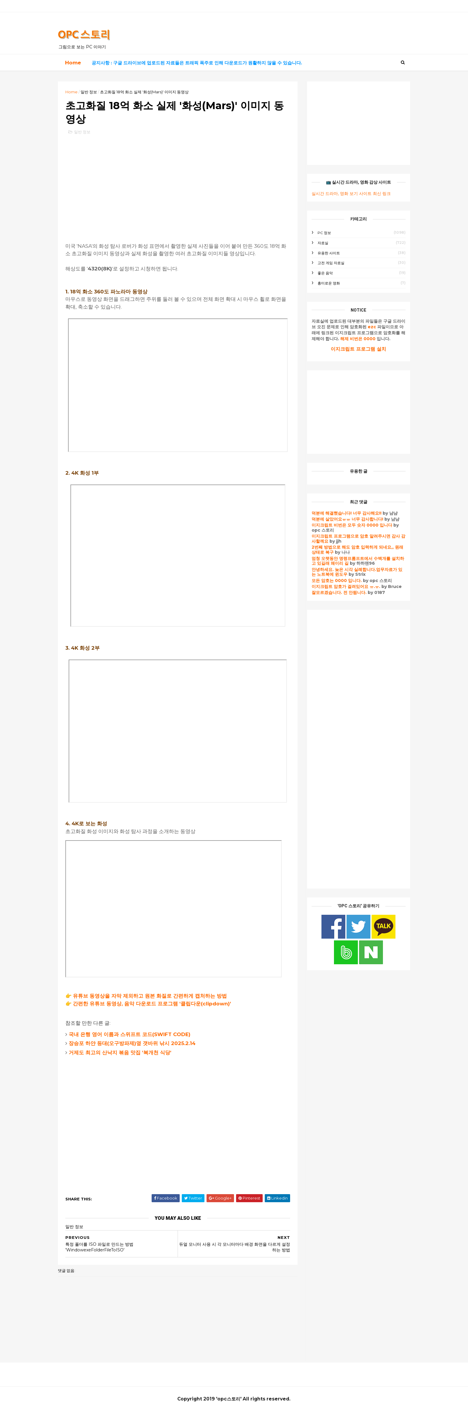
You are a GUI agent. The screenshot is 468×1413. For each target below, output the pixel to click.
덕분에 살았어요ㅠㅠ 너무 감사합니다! (340, 518)
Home (73, 62)
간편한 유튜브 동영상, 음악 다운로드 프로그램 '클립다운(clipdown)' (159, 1005)
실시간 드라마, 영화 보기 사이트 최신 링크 (343, 193)
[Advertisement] (178, 185)
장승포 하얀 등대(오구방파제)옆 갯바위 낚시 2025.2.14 (139, 1045)
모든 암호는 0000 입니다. (329, 580)
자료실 (315, 242)
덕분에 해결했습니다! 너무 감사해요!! (339, 513)
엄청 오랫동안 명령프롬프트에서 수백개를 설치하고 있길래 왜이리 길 (350, 560)
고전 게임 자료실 (323, 263)
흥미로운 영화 (321, 283)
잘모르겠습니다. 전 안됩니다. (331, 592)
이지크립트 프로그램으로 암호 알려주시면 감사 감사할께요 (351, 538)
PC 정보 (317, 232)
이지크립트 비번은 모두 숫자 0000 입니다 (344, 524)
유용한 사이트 (321, 252)
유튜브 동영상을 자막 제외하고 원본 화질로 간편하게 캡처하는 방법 (157, 998)
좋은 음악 (317, 272)
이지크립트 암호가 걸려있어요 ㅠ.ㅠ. (339, 586)
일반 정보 (96, 91)
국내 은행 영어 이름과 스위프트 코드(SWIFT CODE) (137, 1036)
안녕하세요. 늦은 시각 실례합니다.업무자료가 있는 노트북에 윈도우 (349, 572)
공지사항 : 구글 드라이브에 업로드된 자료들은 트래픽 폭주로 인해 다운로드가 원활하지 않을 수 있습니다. (196, 62)
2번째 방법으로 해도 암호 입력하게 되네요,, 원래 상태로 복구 (350, 549)
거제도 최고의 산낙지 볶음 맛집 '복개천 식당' (127, 1054)
